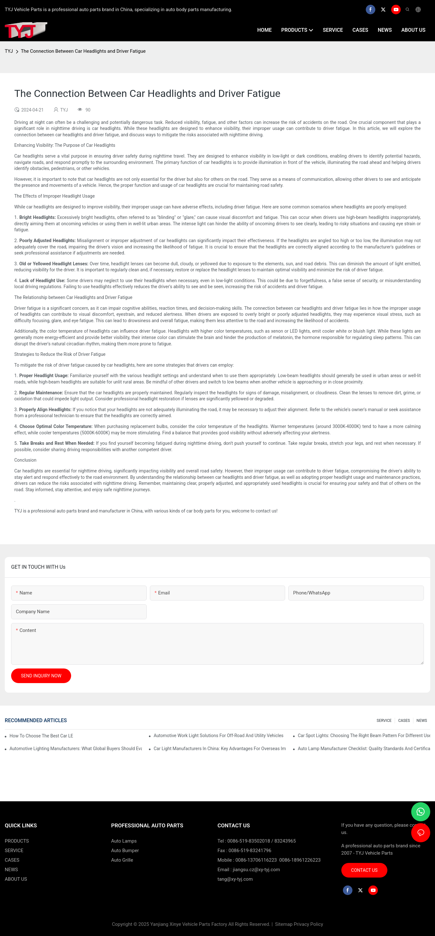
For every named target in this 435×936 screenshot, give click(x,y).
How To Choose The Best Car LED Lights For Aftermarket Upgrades (41, 735)
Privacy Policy (308, 924)
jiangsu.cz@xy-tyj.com (256, 869)
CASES (404, 720)
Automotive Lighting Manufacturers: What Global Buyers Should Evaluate (76, 748)
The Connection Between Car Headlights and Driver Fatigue (83, 51)
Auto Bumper (125, 850)
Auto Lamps (124, 841)
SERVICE (384, 720)
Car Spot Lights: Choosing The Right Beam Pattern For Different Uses (364, 735)
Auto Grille (122, 860)
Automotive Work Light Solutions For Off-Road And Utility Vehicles (219, 735)
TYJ (9, 51)
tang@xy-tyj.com (235, 879)
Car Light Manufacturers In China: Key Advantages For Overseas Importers (220, 748)
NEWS (422, 720)
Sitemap (283, 924)
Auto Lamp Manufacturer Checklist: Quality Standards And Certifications (364, 748)
